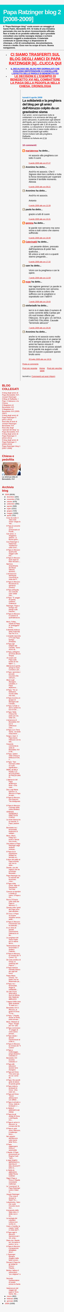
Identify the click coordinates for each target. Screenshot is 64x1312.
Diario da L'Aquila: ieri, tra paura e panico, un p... (13, 1242)
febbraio (10, 1299)
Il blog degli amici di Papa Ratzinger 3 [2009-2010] (10, 442)
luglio (9, 508)
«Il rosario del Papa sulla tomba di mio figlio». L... (12, 660)
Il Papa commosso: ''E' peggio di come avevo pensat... (13, 1031)
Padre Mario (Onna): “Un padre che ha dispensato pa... (13, 978)
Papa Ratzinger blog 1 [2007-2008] (11, 447)
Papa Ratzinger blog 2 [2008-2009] (32, 15)
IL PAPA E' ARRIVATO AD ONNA (13, 1110)
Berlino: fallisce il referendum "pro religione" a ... (13, 1273)
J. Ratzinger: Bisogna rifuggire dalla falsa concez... (12, 1257)
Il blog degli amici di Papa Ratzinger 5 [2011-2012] (10, 417)
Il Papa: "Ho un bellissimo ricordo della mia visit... (12, 692)
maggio (10, 513)
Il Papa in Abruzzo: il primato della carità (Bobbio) (13, 807)
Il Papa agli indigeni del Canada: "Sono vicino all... (13, 646)
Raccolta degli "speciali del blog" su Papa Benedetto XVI (10, 430)
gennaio (10, 1301)
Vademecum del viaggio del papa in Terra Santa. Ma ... (12, 1291)
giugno (10, 511)
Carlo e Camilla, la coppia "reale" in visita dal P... (13, 1228)
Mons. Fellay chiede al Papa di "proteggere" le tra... (13, 624)
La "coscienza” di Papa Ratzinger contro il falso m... (13, 1189)
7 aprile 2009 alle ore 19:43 (40, 302)
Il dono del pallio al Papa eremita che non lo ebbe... (13, 862)
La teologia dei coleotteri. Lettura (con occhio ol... (11, 1221)
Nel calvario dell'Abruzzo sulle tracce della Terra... (12, 1139)
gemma (29, 223)
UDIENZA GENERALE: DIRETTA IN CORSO (12, 814)
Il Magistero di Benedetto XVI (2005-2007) (11, 411)
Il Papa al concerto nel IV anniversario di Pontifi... (13, 529)
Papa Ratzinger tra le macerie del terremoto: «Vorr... (13, 878)
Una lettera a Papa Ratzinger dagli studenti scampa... (13, 846)
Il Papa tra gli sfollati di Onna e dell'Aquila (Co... (13, 1117)
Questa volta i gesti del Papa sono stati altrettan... (13, 909)
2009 (7, 494)
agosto (10, 506)
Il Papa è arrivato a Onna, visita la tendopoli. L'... (13, 1104)
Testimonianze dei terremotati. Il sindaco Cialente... (13, 948)
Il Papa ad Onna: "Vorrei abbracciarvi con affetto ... (12, 1097)
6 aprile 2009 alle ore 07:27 (40, 163)
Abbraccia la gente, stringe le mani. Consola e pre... (13, 668)
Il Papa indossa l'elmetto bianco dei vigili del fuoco (13, 970)
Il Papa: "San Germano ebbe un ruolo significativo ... (13, 764)
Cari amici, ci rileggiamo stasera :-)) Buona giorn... (12, 536)
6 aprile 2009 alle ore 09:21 (40, 187)
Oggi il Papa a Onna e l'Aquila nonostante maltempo (13, 1181)
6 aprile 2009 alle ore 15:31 (40, 219)
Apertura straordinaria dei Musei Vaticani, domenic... (12, 567)
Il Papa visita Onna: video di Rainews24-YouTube (12, 886)
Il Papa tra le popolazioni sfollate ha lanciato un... (12, 854)
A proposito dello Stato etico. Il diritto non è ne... (12, 1213)
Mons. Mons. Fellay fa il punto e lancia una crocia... (12, 838)
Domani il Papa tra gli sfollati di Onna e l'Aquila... (13, 1265)
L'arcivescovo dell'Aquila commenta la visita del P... (12, 576)
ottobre (10, 502)
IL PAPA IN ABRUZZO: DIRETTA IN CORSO (12, 1173)
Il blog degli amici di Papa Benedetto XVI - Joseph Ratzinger (11, 395)
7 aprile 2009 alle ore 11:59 (40, 278)
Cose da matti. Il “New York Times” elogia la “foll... (13, 520)
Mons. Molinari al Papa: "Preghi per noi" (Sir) (12, 1023)
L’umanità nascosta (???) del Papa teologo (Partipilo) (13, 639)
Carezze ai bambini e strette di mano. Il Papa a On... (13, 894)
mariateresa (32, 150)
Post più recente (29, 368)
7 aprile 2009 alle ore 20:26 (40, 328)
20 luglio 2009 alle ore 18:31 (40, 359)
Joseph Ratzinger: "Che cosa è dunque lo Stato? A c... (13, 1197)
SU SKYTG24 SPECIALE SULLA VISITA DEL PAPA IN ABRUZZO (12, 995)
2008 (7, 1303)
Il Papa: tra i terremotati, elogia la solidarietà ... (12, 986)
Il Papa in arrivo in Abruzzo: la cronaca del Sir (13, 1124)
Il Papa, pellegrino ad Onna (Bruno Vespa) (13, 654)
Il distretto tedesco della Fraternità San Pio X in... (13, 631)
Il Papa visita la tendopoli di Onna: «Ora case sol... (11, 1089)
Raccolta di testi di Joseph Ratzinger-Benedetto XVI (9, 423)
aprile (9, 515)
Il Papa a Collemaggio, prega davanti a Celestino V (13, 1053)
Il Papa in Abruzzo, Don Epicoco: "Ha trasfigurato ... (13, 800)
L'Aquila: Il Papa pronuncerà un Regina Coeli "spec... (12, 1155)
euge (28, 281)
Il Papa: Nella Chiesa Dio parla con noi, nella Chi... (12, 715)
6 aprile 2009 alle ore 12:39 (40, 205)
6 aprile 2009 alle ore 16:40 (40, 238)
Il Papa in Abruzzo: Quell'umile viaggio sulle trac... (13, 552)
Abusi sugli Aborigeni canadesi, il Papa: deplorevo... (11, 683)
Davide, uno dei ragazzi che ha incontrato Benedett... (13, 870)
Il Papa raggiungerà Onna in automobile (11, 1147)
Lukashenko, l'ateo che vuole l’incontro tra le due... (13, 1205)
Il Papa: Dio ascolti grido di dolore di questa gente (13, 1082)
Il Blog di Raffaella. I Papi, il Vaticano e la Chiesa (10, 401)
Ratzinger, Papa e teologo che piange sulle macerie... (13, 608)
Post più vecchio (54, 368)
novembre (11, 499)
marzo (9, 1296)
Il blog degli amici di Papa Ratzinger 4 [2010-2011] (10, 436)
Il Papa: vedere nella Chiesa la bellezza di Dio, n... (13, 756)
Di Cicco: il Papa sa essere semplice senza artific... (13, 916)
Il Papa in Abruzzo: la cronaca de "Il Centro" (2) (13, 955)
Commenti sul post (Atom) (43, 376)
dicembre (11, 497)
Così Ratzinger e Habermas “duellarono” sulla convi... (12, 544)
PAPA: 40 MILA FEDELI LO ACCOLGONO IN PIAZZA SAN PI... (13, 773)
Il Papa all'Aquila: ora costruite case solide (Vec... (12, 592)
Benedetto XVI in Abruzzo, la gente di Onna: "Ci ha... (13, 1010)
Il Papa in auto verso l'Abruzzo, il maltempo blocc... (13, 1131)
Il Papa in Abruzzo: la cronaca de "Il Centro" (13, 1046)
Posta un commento (30, 364)
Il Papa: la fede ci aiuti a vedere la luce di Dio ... (13, 708)
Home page (42, 369)
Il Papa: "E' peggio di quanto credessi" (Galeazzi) (13, 600)
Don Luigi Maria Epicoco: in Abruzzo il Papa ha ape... (13, 792)
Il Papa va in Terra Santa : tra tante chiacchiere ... (13, 732)
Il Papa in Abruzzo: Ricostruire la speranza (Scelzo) (13, 584)
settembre (11, 504)
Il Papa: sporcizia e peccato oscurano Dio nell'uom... (13, 675)
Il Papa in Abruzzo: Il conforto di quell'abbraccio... (13, 616)
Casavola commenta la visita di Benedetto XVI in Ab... (12, 748)
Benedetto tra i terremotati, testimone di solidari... (12, 830)
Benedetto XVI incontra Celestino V (11, 1060)
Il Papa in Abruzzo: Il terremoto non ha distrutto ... (13, 923)
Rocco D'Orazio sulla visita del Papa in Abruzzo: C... (12, 902)
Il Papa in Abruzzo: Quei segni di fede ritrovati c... (13, 559)
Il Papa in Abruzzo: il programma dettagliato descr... (13, 1249)
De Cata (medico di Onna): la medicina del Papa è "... (13, 962)
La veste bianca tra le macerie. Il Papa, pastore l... (13, 822)
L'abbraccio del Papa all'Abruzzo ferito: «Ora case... (11, 783)
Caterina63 (31, 242)
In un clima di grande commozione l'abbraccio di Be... (12, 931)
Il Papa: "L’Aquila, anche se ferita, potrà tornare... (13, 1017)
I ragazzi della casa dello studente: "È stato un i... (13, 1003)
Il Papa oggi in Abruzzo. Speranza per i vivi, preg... (13, 1235)
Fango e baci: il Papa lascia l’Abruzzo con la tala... (13, 739)
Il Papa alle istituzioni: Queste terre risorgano (12, 1067)
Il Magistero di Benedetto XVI (8, 406)
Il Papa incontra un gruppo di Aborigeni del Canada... (13, 701)
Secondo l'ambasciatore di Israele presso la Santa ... (13, 1282)
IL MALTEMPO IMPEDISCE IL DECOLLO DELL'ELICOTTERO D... (13, 1164)
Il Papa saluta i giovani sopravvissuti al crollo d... (13, 1038)
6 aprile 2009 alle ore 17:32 (40, 262)
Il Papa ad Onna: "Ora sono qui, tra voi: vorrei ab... (12, 1075)
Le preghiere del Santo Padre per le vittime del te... (12, 940)
